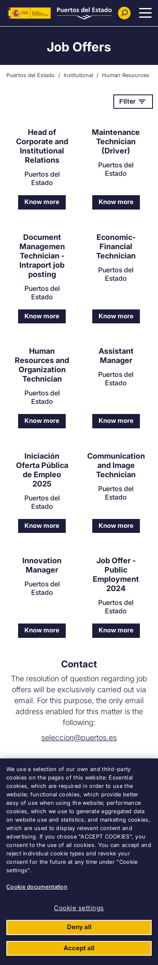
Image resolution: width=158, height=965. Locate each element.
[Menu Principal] (145, 13)
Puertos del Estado (30, 75)
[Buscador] (124, 13)
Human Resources (125, 75)
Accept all (79, 948)
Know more (41, 202)
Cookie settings (79, 908)
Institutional (78, 75)
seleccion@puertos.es (79, 737)
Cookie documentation (36, 886)
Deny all (79, 927)
